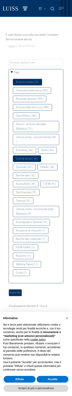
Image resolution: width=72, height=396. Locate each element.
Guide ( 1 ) (21, 272)
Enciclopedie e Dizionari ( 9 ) (31, 222)
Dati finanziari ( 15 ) (26, 192)
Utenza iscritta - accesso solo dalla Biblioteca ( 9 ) (34, 211)
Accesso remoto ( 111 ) (27, 82)
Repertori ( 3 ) (23, 256)
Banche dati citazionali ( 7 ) (30, 239)
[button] (67, 318)
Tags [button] (16, 72)
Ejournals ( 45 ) (24, 167)
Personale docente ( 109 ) (29, 99)
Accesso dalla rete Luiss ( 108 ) (32, 107)
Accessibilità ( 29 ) (25, 184)
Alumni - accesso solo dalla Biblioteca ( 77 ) (31, 126)
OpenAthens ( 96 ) (26, 115)
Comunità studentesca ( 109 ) (32, 90)
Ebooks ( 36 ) (47, 167)
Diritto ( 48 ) (47, 150)
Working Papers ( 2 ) (27, 264)
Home (12, 46)
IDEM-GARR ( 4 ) (25, 247)
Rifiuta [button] (19, 379)
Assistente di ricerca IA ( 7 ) (30, 230)
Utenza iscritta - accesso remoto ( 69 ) (35, 139)
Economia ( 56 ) (24, 150)
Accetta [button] (52, 379)
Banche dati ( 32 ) (25, 175)
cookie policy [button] (38, 339)
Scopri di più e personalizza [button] (36, 388)
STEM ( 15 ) (49, 184)
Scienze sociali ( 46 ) (27, 158)
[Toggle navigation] (61, 8)
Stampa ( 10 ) (23, 200)
